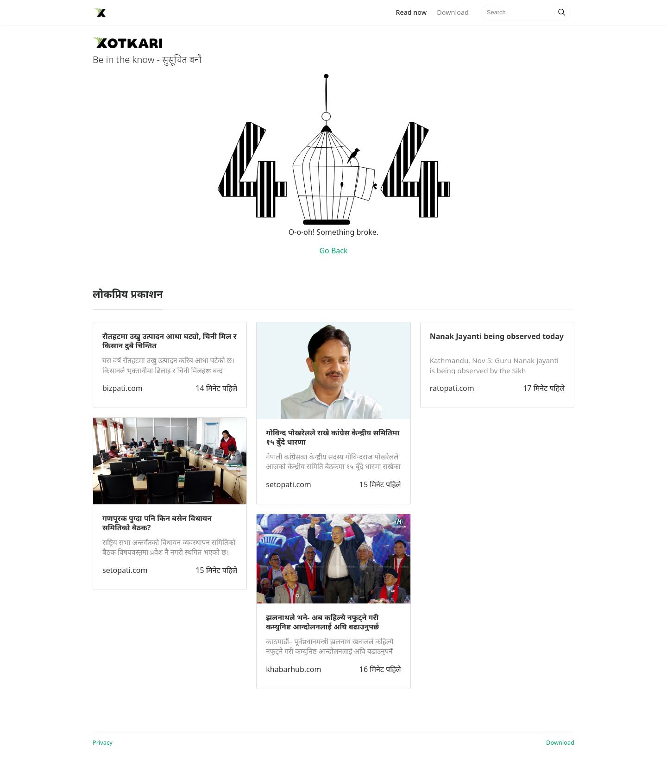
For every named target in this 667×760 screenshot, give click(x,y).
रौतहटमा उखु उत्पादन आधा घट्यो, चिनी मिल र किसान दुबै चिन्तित (169, 341)
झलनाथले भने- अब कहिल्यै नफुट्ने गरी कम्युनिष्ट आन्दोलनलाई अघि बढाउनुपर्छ (322, 622)
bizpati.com (122, 388)
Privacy (103, 742)
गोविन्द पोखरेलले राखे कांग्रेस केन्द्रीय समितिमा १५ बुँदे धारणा (332, 437)
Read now (414, 12)
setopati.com (124, 570)
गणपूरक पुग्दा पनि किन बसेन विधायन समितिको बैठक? (157, 523)
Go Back (333, 250)
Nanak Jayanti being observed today (497, 336)
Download (452, 12)
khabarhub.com (293, 669)
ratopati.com (452, 388)
